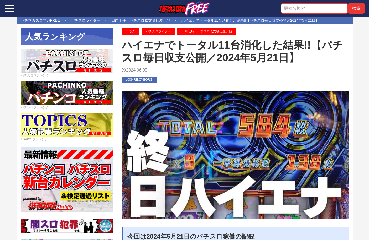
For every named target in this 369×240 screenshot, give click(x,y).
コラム (130, 31)
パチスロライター (158, 31)
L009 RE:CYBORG (139, 79)
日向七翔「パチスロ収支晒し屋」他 (206, 31)
